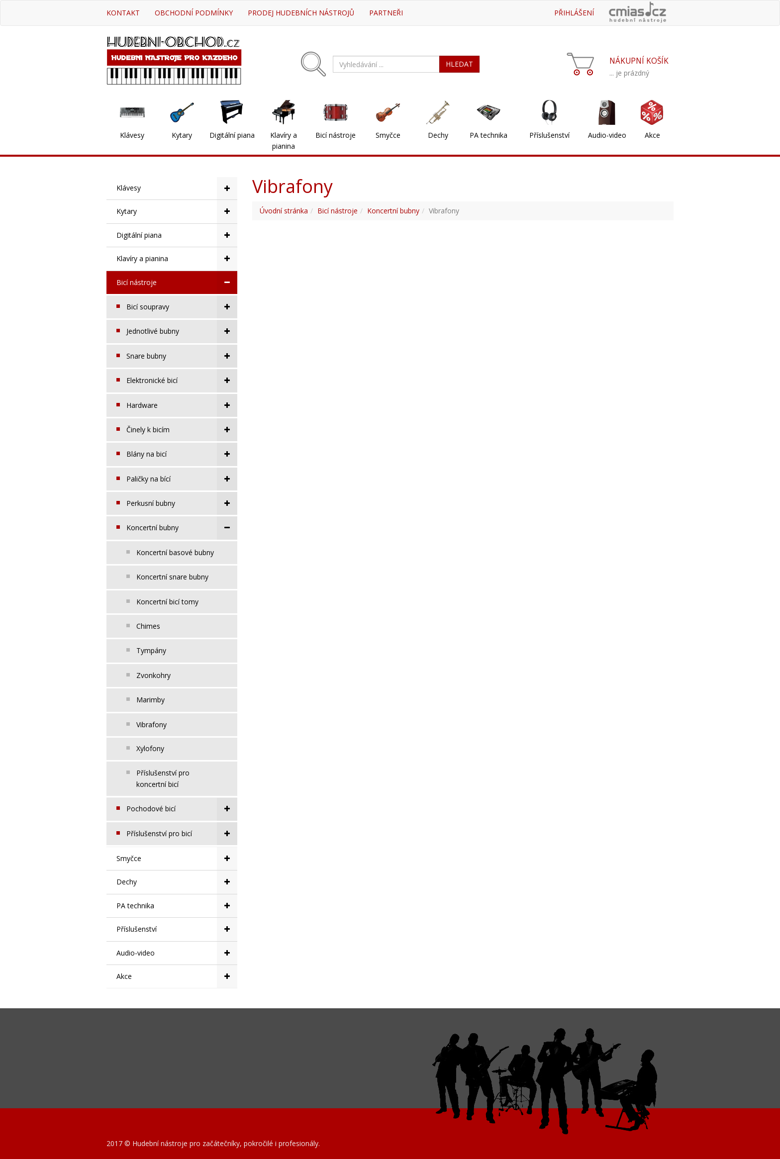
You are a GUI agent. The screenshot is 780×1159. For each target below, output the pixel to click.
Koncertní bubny (181, 527)
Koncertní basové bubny (175, 552)
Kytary (182, 135)
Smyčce (388, 135)
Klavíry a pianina (283, 140)
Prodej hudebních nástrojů (301, 12)
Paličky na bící (181, 479)
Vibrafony (151, 724)
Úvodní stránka (284, 210)
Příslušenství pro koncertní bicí (163, 778)
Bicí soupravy (181, 306)
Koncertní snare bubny (172, 576)
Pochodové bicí (181, 808)
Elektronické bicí (181, 380)
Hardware (181, 405)
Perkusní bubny (181, 503)
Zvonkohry (153, 675)
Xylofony (150, 748)
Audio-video (607, 135)
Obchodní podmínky (194, 12)
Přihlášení (574, 12)
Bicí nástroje (335, 135)
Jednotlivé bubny (181, 331)
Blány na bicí (181, 454)
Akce (652, 135)
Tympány (151, 650)
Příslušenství (549, 135)
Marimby (150, 699)
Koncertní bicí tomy (167, 601)
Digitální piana (232, 135)
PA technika (488, 135)
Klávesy (132, 135)
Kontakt (123, 12)
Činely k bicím (181, 429)
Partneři (386, 12)
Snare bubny (181, 356)
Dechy (438, 135)
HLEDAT (459, 64)
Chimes (148, 626)
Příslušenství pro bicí (181, 833)
